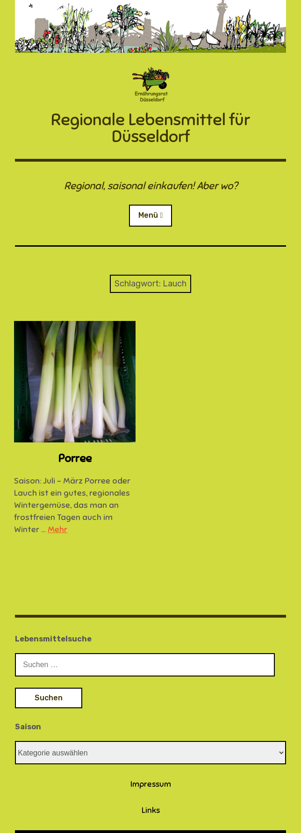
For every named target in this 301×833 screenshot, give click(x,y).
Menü (148, 215)
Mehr (57, 529)
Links (151, 810)
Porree (75, 458)
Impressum (150, 784)
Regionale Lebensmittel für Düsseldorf (151, 128)
